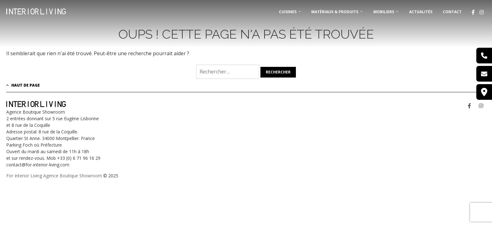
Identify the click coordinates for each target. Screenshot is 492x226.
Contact (452, 11)
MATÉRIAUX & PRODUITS (334, 11)
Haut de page (23, 85)
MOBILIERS (383, 11)
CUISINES (288, 11)
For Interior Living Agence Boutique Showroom (54, 176)
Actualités (420, 11)
